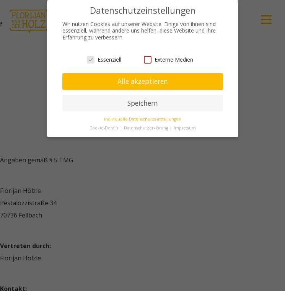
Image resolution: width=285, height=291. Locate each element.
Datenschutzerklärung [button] (146, 127)
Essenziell (104, 59)
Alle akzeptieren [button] (142, 80)
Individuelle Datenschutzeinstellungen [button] (142, 118)
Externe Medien (168, 59)
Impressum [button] (185, 127)
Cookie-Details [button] (104, 127)
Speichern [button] (142, 102)
